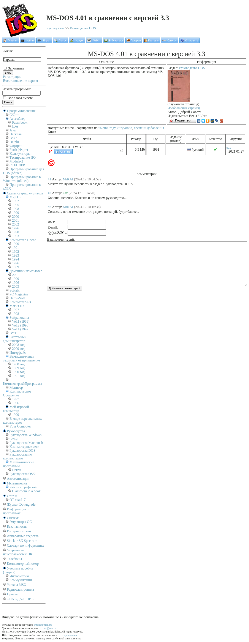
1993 (15, 236)
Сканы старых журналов (25, 193)
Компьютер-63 (20, 302)
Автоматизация (18, 478)
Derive (17, 470)
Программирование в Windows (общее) (22, 179)
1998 (15, 209)
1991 (15, 247)
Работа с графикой (23, 487)
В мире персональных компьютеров (22, 420)
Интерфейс (18, 352)
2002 (15, 224)
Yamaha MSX (16, 585)
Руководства (55, 28)
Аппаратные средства (23, 536)
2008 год (18, 345)
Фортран (16, 146)
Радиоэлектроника (20, 589)
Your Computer (20, 426)
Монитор (16, 387)
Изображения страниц (184, 108)
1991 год (18, 376)
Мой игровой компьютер (16, 409)
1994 (15, 259)
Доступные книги (61, 128)
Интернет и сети (19, 531)
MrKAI (68, 179)
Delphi (14, 142)
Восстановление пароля (20, 80)
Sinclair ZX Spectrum (22, 541)
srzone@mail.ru (43, 624)
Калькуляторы (20, 153)
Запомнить (14, 68)
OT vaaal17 (18, 500)
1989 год (18, 368)
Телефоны (14, 559)
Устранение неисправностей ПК (17, 552)
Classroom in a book (26, 491)
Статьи (12, 496)
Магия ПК (17, 306)
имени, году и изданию (115, 128)
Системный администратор (14, 339)
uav (228, 147)
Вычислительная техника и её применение (21, 358)
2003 (15, 286)
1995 (15, 205)
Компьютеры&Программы (22, 383)
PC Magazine (19, 294)
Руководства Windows (25, 435)
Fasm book (19, 122)
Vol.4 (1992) (21, 329)
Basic (13, 138)
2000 (15, 216)
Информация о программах (16, 511)
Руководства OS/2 (22, 474)
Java (13, 130)
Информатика (20, 576)
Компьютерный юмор (23, 563)
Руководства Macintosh (26, 443)
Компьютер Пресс (23, 240)
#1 (49, 179)
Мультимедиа (17, 483)
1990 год (18, 372)
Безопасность (17, 526)
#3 (49, 207)
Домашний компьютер (26, 271)
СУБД (14, 439)
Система (13, 518)
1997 (15, 310)
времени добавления (149, 128)
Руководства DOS (83, 28)
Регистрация (12, 77)
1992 (15, 201)
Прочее (12, 594)
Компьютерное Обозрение (17, 393)
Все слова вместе (18, 98)
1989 (15, 267)
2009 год (18, 348)
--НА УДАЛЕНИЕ (20, 599)
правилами (70, 635)
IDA (15, 126)
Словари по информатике (25, 545)
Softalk (14, 290)
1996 (15, 228)
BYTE (14, 333)
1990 (15, 232)
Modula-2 (16, 161)
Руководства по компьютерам (17, 456)
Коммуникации (21, 580)
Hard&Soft (17, 298)
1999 (15, 213)
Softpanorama (19, 317)
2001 (15, 220)
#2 (49, 193)
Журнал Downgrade (21, 504)
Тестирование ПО (23, 157)
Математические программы (18, 464)
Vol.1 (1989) (21, 321)
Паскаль (16, 134)
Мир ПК (16, 197)
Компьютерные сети (24, 446)
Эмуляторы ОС (21, 522)
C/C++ (14, 115)
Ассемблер (17, 118)
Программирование (21, 111)
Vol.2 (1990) (21, 325)
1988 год (18, 364)
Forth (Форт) (19, 149)
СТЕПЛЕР (17, 165)
